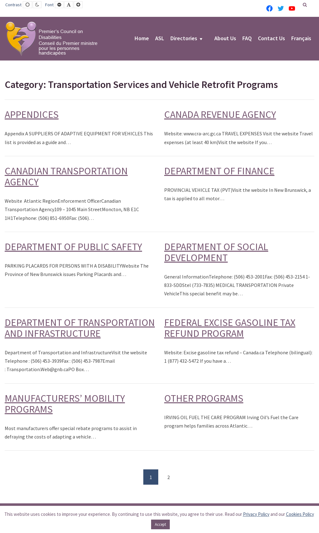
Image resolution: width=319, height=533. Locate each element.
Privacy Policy (256, 514)
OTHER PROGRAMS (203, 398)
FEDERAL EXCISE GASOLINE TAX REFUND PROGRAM (229, 328)
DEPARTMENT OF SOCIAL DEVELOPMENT (216, 252)
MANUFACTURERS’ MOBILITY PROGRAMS (65, 403)
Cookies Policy (300, 514)
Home (142, 39)
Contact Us (271, 39)
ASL (159, 39)
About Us (225, 39)
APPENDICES (32, 114)
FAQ (247, 39)
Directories (183, 39)
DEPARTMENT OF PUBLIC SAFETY (73, 246)
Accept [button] (160, 524)
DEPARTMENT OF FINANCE (219, 171)
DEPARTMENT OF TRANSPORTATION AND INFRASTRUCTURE (80, 328)
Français (301, 39)
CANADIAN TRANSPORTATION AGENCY (66, 176)
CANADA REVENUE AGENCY (220, 114)
